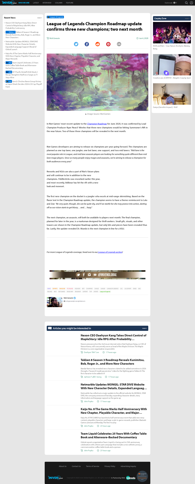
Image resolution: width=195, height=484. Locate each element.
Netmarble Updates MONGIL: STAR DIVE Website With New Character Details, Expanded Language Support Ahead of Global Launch (22, 45)
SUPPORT (85, 291)
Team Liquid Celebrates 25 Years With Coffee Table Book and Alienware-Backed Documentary (22, 65)
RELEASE (49, 291)
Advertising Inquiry (128, 466)
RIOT (55, 291)
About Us (62, 466)
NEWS (49, 288)
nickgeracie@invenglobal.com (75, 301)
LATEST (36, 2)
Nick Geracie (68, 298)
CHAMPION (89, 288)
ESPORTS (55, 288)
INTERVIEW (47, 2)
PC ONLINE (70, 288)
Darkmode (169, 3)
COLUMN (58, 2)
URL (119, 44)
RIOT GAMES (61, 291)
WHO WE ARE (23, 2)
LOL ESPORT (128, 288)
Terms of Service (92, 466)
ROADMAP (78, 291)
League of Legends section (110, 252)
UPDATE (96, 291)
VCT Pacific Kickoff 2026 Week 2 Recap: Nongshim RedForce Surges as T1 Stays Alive (22, 75)
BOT (83, 288)
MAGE (134, 288)
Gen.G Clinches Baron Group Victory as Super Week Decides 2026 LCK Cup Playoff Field (24, 84)
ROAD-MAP (70, 291)
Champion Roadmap (97, 123)
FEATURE (69, 2)
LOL (121, 288)
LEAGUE (103, 288)
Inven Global (9, 2)
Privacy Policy (110, 466)
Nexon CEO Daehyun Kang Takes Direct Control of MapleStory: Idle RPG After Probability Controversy (21, 25)
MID (139, 288)
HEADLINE (62, 288)
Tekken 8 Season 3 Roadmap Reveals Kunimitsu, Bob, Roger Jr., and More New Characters (23, 35)
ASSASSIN (77, 288)
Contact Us (76, 466)
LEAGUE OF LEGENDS (112, 288)
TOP (91, 291)
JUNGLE (97, 288)
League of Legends (105, 291)
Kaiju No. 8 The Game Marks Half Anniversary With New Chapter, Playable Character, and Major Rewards (23, 56)
